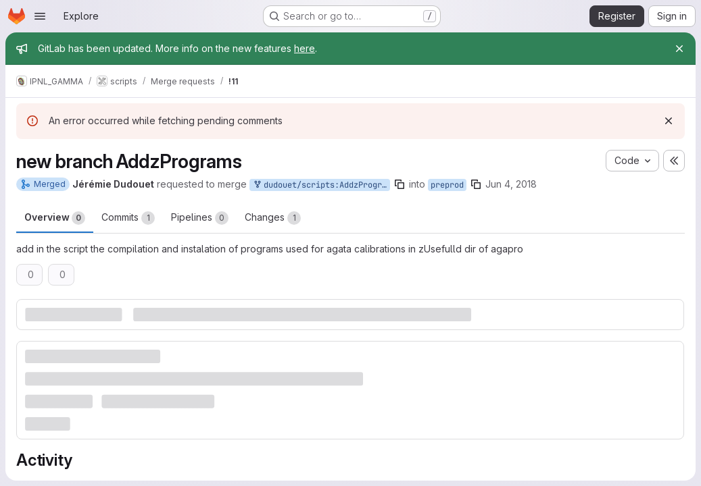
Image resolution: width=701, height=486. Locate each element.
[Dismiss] (668, 121)
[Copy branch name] (399, 184)
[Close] (679, 48)
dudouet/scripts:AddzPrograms (321, 185)
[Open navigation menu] (40, 16)
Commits (128, 218)
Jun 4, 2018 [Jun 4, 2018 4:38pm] (511, 184)
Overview (54, 218)
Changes (273, 218)
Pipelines (199, 218)
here (304, 48)
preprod (447, 185)
